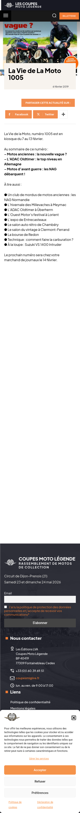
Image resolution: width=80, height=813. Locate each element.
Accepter (40, 770)
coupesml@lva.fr (27, 678)
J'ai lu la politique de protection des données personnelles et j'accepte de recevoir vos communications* (37, 610)
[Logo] (23, 5)
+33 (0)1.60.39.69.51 (30, 671)
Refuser (39, 781)
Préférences (40, 793)
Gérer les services (39, 758)
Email (8, 593)
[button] (74, 718)
